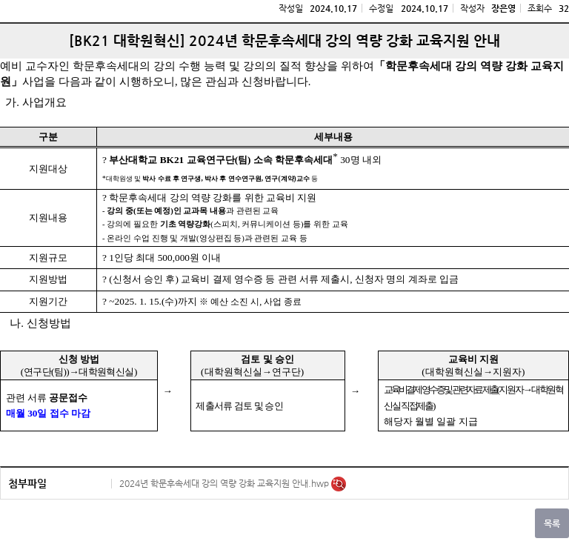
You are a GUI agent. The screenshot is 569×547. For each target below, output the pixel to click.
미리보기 (338, 484)
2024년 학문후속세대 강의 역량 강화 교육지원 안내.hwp (225, 483)
